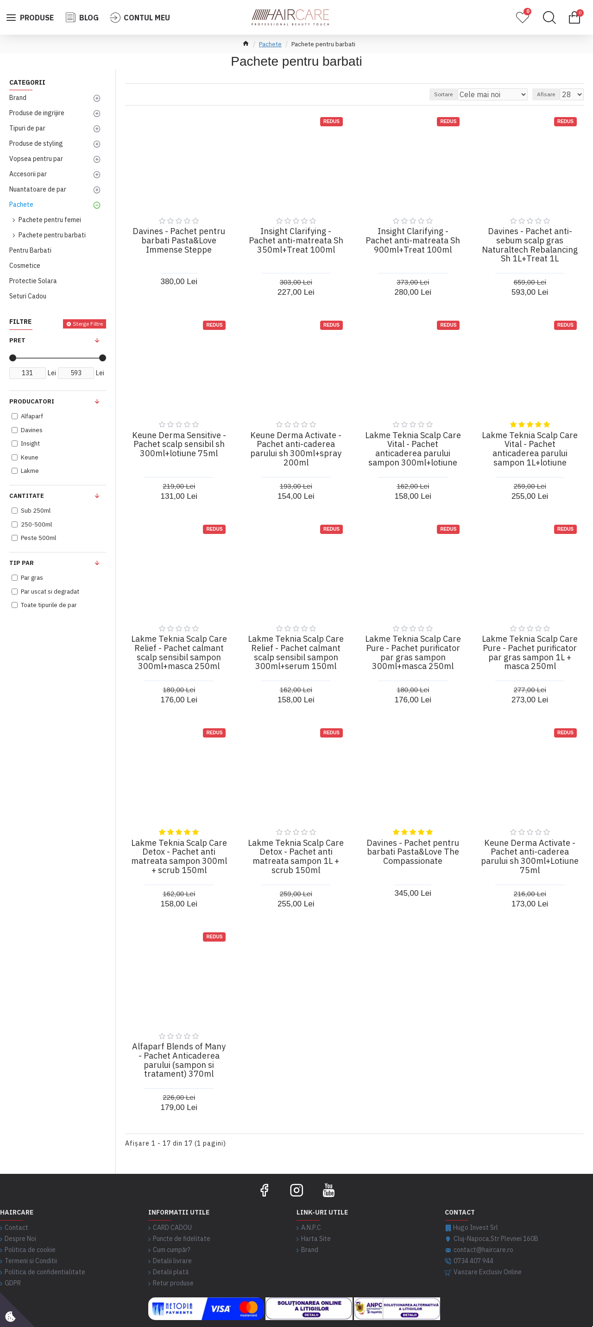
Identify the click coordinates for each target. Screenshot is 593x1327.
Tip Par (21, 563)
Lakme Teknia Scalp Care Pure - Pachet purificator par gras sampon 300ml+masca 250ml (413, 652)
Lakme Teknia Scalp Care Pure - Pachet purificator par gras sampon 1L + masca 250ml (530, 652)
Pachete (270, 44)
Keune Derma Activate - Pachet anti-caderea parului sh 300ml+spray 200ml (295, 449)
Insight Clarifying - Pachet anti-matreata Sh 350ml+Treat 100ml (296, 240)
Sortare (463, 94)
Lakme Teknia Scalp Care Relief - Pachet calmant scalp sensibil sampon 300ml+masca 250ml (179, 652)
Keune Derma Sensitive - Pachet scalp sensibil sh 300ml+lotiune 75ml (179, 444)
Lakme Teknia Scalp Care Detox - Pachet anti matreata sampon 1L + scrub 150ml (296, 856)
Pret (17, 340)
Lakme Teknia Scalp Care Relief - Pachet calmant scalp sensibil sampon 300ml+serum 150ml (296, 652)
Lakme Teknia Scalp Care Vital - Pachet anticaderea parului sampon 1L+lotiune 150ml (530, 454)
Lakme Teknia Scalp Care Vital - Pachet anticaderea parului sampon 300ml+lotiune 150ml (413, 454)
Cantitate (26, 496)
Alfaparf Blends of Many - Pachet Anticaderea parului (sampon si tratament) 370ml (179, 1060)
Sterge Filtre (88, 323)
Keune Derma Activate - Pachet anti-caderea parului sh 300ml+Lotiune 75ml (530, 856)
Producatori (31, 401)
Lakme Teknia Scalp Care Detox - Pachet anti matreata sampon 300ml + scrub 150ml (179, 856)
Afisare (550, 94)
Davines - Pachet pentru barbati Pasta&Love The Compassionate (412, 852)
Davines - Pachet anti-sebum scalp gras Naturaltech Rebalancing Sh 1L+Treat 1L (530, 245)
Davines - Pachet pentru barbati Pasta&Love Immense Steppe (178, 240)
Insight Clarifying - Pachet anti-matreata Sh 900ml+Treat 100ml (413, 240)
